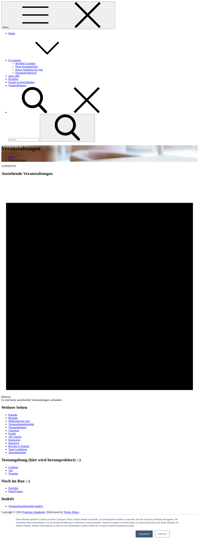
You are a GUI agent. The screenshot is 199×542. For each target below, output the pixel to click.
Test (10, 470)
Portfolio (13, 79)
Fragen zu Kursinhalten (21, 82)
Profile (12, 433)
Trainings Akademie (33, 512)
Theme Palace (71, 512)
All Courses (15, 436)
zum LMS (13, 75)
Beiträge (13, 417)
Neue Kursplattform (26, 66)
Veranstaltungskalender (21, 424)
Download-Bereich (26, 72)
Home (11, 33)
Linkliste (13, 467)
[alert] (99, 290)
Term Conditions (17, 449)
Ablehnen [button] (162, 534)
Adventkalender (17, 452)
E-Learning (40, 60)
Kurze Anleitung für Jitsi (29, 69)
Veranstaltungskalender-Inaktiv (25, 506)
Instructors (14, 439)
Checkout (13, 430)
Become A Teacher (18, 446)
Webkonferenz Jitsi (19, 421)
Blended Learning (25, 63)
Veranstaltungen (17, 85)
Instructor (13, 443)
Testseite (13, 473)
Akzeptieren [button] (144, 534)
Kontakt (12, 414)
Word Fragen (15, 491)
